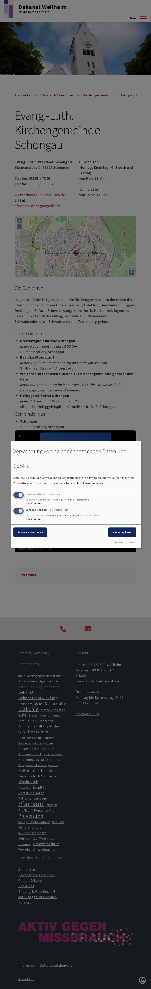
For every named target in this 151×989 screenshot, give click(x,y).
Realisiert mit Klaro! (125, 542)
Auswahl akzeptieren (30, 532)
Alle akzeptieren (122, 532)
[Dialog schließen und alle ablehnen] (138, 443)
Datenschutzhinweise (80, 483)
